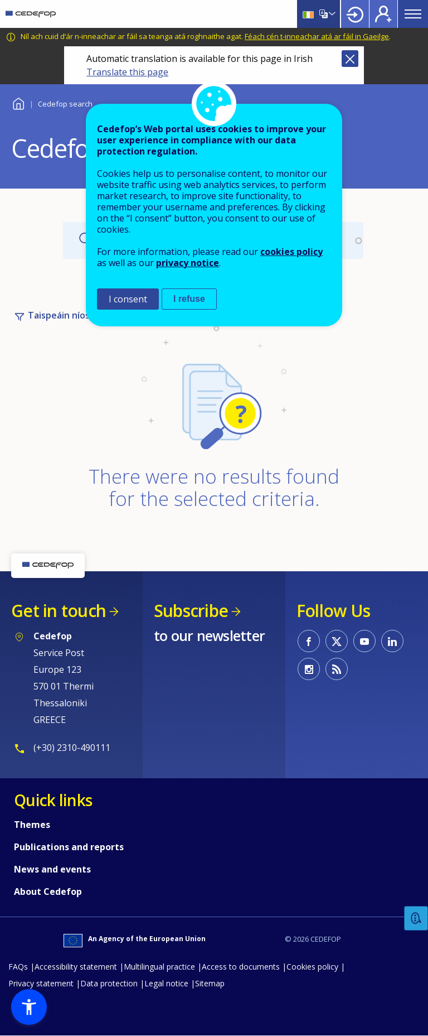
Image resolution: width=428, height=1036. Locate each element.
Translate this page (127, 72)
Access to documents (241, 966)
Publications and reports (69, 847)
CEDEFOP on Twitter (336, 641)
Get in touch (58, 610)
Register (383, 14)
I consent (128, 299)
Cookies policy (312, 966)
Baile (18, 102)
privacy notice (187, 263)
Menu (413, 13)
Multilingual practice (159, 966)
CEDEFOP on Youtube (364, 641)
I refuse (189, 298)
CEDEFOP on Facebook (309, 641)
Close (350, 58)
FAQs (18, 966)
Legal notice (166, 983)
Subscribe (191, 610)
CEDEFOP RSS (336, 669)
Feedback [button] (416, 919)
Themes (32, 824)
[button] (29, 1007)
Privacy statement (41, 983)
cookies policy (291, 251)
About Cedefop (48, 891)
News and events (52, 869)
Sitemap (210, 983)
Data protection (109, 983)
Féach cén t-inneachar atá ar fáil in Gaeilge (317, 36)
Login (355, 14)
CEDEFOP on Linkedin (392, 641)
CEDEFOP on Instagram (309, 669)
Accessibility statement (76, 966)
